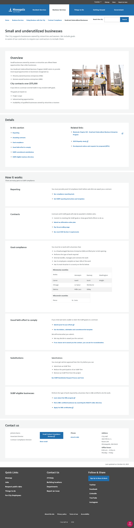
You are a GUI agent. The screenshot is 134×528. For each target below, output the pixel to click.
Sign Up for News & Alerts (98, 478)
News (113, 2)
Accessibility (85, 514)
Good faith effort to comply (22, 147)
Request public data (13, 486)
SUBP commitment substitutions (23, 152)
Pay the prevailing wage (62, 227)
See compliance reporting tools (64, 194)
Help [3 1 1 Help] (50, 478)
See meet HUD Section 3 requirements (66, 232)
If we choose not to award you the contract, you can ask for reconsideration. (79, 343)
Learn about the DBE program (63, 398)
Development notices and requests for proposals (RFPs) (91, 146)
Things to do (10, 491)
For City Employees (13, 495)
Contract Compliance (55, 20)
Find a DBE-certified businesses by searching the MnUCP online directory (78, 403)
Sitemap (107, 2)
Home (7, 20)
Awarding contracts (19, 138)
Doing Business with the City (36, 20)
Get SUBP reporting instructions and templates (69, 199)
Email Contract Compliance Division (51, 435)
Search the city (98, 19)
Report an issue (53, 491)
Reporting (16, 133)
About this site (49, 514)
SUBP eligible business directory (23, 157)
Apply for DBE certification (63, 407)
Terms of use (74, 514)
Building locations (54, 482)
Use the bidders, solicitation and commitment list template (73, 330)
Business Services (18, 20)
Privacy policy (62, 514)
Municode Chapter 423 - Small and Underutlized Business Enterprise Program (95, 133)
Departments (52, 486)
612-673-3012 (75, 437)
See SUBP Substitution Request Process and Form (68, 378)
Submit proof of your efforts (63, 325)
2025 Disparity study (79, 141)
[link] (97, 2)
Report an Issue (122, 2)
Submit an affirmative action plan (65, 222)
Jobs (7, 482)
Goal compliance (18, 142)
